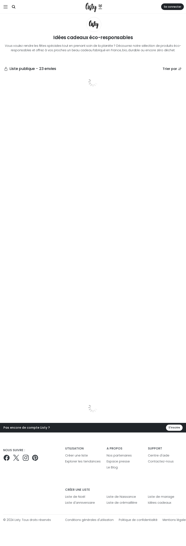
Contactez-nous (161, 461)
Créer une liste (76, 455)
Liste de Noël (75, 497)
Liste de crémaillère (122, 502)
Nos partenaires (119, 455)
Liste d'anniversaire (80, 502)
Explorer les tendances (82, 461)
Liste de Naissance (121, 497)
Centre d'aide (158, 455)
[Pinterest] (35, 457)
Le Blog (112, 467)
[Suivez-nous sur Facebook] (6, 457)
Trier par (172, 68)
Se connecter (172, 7)
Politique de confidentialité (138, 520)
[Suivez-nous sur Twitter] (16, 457)
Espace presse (118, 461)
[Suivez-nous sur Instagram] (25, 457)
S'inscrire (174, 427)
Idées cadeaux (159, 502)
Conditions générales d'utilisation (89, 520)
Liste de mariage (161, 497)
